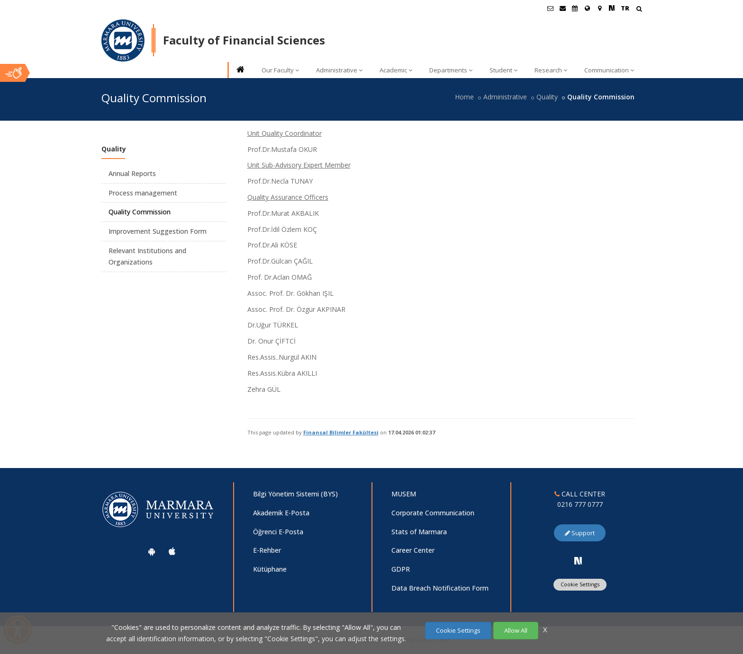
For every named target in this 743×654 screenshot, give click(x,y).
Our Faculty (280, 70)
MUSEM (403, 493)
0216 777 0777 (580, 504)
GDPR (400, 569)
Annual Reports (132, 173)
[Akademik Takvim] (575, 8)
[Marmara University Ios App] (172, 551)
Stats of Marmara (419, 531)
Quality (547, 96)
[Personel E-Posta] (562, 8)
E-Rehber (267, 550)
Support (580, 533)
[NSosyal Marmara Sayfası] (611, 8)
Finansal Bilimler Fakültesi (341, 432)
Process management (143, 192)
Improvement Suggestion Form (158, 231)
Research (551, 70)
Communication (609, 70)
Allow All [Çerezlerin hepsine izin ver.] (515, 630)
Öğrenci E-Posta (278, 531)
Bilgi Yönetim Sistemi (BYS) (295, 493)
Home (464, 96)
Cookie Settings (580, 584)
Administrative (339, 70)
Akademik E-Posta (281, 512)
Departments (450, 70)
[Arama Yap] (639, 9)
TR (625, 8)
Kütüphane (270, 569)
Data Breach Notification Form (440, 587)
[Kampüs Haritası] (599, 8)
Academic (396, 70)
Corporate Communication (432, 512)
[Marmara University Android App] (151, 551)
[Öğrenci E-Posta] (550, 8)
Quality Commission (140, 211)
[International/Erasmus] (587, 8)
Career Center (413, 550)
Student (503, 70)
